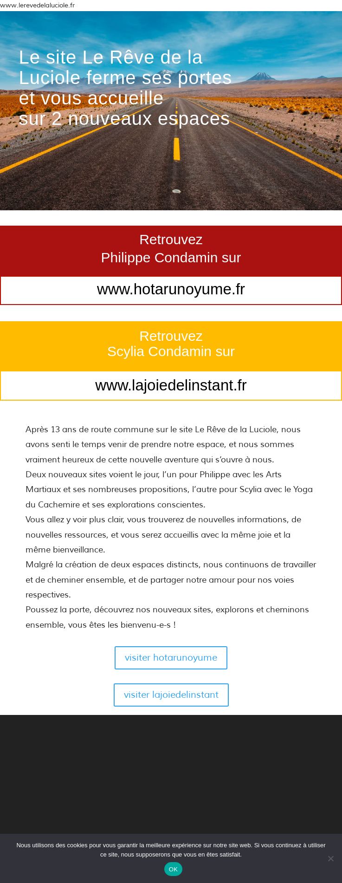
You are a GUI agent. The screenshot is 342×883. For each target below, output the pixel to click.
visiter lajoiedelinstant (171, 695)
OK (173, 869)
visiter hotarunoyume (171, 657)
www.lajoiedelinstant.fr (171, 385)
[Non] (330, 858)
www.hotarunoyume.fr (171, 289)
